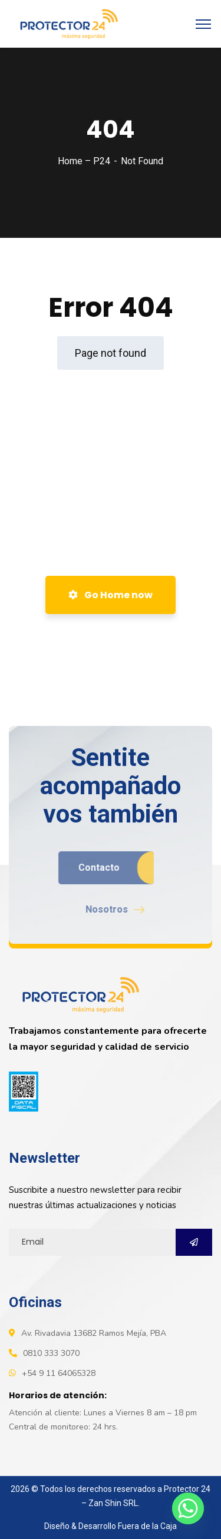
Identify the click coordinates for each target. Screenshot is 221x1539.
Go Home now (110, 595)
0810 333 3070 (51, 1353)
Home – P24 (84, 161)
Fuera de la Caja (147, 1526)
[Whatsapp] (188, 1508)
